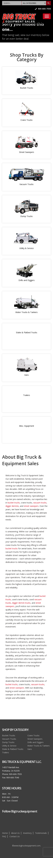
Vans (26, 375)
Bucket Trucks (26, 87)
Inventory (27, 833)
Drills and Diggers (27, 280)
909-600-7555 (43, 8)
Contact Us (14, 836)
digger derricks (12, 506)
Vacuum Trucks (26, 184)
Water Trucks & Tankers (26, 312)
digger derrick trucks (21, 602)
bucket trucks (14, 502)
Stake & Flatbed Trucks (26, 332)
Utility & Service (26, 248)
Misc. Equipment (26, 426)
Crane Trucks (26, 120)
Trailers (26, 395)
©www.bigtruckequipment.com (26, 845)
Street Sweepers (26, 152)
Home (5, 833)
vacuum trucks (39, 502)
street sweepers (31, 506)
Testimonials (41, 833)
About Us (15, 833)
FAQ (4, 836)
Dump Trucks (26, 216)
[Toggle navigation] (47, 16)
